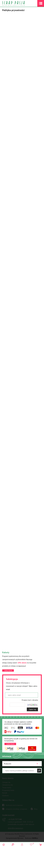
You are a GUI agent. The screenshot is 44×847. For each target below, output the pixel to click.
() (31, 843)
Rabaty (4, 774)
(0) (40, 844)
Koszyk (4, 793)
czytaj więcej (8, 670)
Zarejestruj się (7, 785)
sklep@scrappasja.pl (15, 828)
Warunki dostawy (8, 763)
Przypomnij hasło (8, 790)
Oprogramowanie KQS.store (14, 838)
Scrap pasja (18, 3)
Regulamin (6, 766)
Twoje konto (6, 787)
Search (12, 844)
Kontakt (5, 768)
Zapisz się (32, 709)
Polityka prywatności (9, 771)
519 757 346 (15, 819)
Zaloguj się (6, 782)
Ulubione (5, 795)
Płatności (5, 760)
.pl (35, 838)
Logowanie (22, 844)
